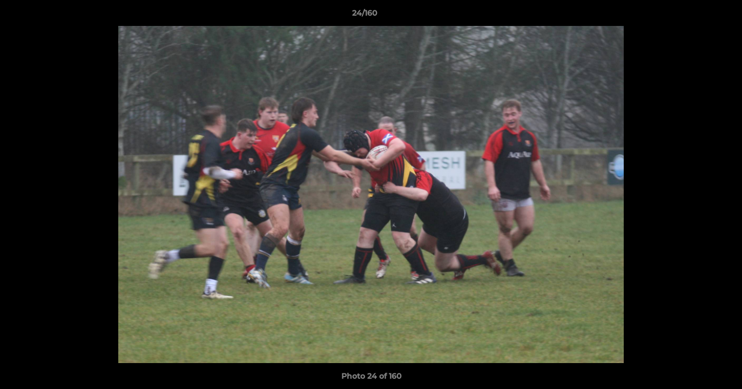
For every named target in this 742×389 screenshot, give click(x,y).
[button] (696, 16)
